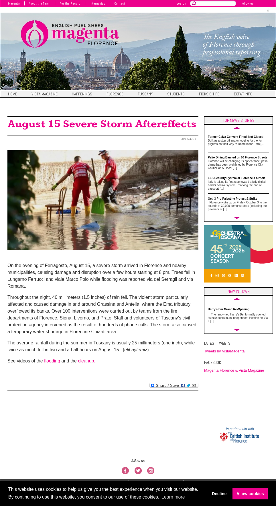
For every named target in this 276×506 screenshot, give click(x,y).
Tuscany (145, 94)
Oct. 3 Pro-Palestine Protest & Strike (232, 198)
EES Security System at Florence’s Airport (236, 178)
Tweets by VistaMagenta (224, 351)
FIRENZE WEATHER (240, 399)
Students (176, 94)
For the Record (70, 3)
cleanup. (86, 360)
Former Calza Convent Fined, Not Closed (235, 136)
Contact (119, 3)
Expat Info (243, 94)
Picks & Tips (209, 94)
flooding (52, 360)
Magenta (14, 3)
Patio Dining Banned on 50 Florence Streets (237, 157)
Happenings (82, 94)
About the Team (39, 3)
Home (12, 94)
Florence (115, 94)
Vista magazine (44, 94)
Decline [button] (219, 493)
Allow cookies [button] (250, 493)
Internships (97, 3)
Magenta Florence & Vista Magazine (234, 370)
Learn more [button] (173, 497)
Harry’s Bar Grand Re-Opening (228, 309)
